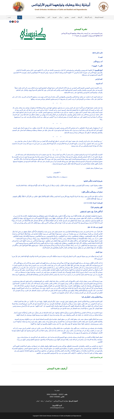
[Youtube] (15, 22)
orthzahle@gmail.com (57, 408)
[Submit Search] (19, 17)
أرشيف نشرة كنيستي (57, 368)
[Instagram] (13, 22)
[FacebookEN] (18, 22)
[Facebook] (10, 22)
